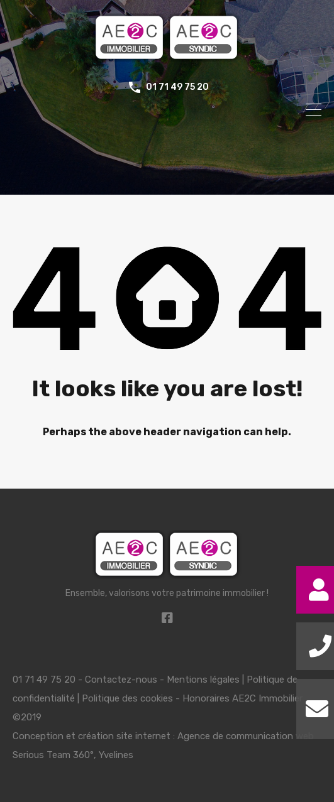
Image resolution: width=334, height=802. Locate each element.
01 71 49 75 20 (177, 87)
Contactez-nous (121, 679)
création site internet (124, 736)
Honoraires (206, 698)
